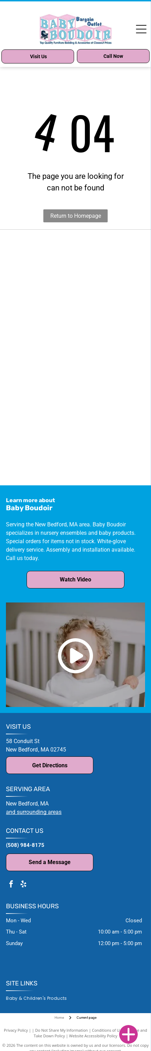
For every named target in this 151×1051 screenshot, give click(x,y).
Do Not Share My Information (61, 1030)
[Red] (110, 311)
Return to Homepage (75, 216)
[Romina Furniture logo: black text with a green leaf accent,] (41, 402)
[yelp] (23, 885)
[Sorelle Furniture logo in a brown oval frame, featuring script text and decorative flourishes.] (110, 425)
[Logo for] (41, 448)
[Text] (110, 266)
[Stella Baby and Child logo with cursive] (41, 425)
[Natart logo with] (41, 357)
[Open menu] (141, 29)
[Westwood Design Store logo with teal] (41, 471)
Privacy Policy (16, 1030)
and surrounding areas (34, 812)
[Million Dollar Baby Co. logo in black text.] (41, 243)
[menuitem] (39, 998)
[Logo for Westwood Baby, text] (110, 448)
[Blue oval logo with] (110, 357)
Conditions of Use (108, 1030)
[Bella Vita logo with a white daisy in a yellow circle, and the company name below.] (110, 288)
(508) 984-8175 (25, 845)
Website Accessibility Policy (93, 1035)
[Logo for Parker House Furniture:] (110, 380)
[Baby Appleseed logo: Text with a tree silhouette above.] (41, 311)
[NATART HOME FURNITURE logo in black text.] (41, 288)
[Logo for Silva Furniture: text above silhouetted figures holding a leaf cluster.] (110, 402)
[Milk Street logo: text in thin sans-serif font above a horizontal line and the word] (110, 334)
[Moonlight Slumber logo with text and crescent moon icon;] (41, 334)
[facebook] (11, 885)
